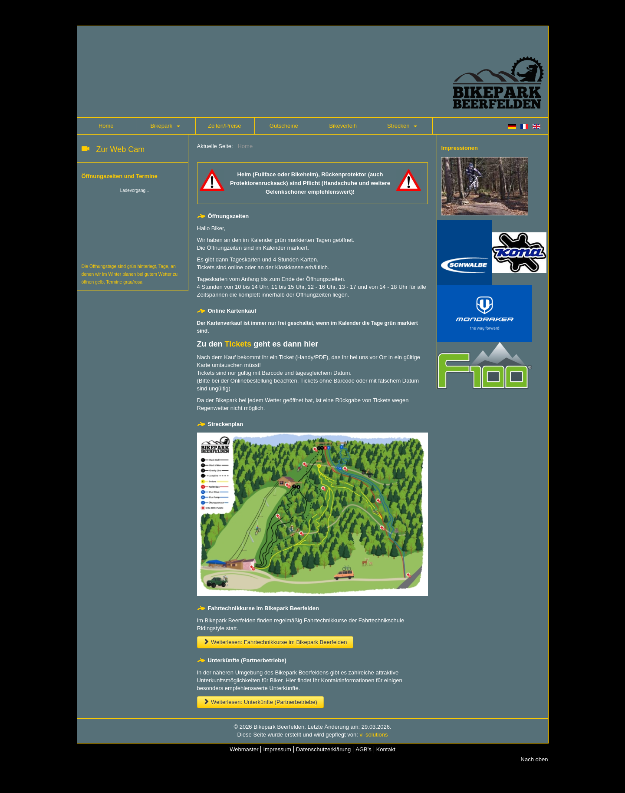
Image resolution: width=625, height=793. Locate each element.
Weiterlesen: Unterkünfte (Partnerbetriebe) (260, 702)
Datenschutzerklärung (323, 749)
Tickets (238, 344)
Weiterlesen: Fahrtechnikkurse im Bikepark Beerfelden (275, 642)
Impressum (277, 749)
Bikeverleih (343, 125)
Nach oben (534, 759)
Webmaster (244, 749)
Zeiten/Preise (224, 125)
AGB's (363, 749)
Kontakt (385, 749)
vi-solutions (373, 734)
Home (106, 125)
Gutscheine (284, 125)
